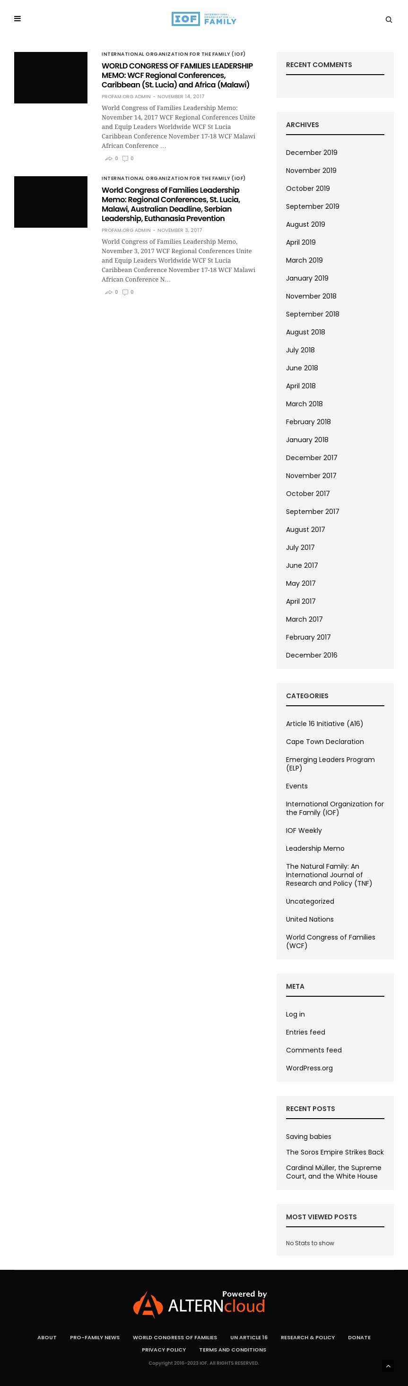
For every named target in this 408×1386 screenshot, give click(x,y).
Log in (295, 1014)
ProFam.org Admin (126, 96)
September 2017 (312, 511)
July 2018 (300, 350)
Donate (359, 1337)
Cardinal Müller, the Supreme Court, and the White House (334, 1172)
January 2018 (307, 440)
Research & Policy (308, 1337)
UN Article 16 (249, 1337)
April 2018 (301, 386)
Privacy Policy (164, 1349)
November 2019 (311, 170)
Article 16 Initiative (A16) (325, 723)
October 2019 (308, 188)
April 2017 (301, 601)
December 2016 (312, 655)
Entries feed (305, 1032)
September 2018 (312, 314)
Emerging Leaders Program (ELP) (330, 764)
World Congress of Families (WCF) (330, 941)
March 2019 (304, 260)
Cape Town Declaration (325, 741)
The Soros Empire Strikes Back (335, 1152)
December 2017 (312, 457)
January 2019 (307, 278)
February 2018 (308, 422)
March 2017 (304, 619)
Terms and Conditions (232, 1349)
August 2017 (305, 529)
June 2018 (302, 368)
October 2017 (308, 493)
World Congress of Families (175, 1337)
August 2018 (305, 332)
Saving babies (308, 1136)
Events (297, 786)
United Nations (310, 919)
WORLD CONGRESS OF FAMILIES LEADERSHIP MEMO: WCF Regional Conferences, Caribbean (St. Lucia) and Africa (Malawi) (177, 75)
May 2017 (301, 583)
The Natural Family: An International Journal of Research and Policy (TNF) (329, 875)
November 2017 (311, 475)
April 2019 (301, 242)
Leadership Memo (315, 848)
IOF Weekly (304, 830)
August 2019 (305, 224)
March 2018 (304, 404)
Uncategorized (310, 901)
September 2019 (312, 206)
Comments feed (314, 1050)
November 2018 (311, 296)
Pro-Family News (95, 1337)
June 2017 (302, 565)
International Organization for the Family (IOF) (174, 54)
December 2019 (312, 152)
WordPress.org (309, 1068)
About (47, 1337)
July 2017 (300, 547)
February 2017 (308, 637)
